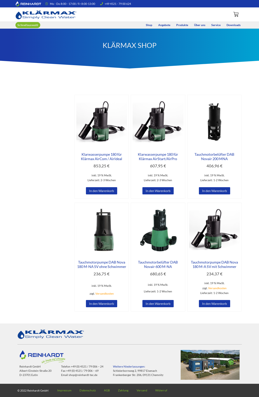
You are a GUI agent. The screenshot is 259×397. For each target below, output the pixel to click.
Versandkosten (104, 293)
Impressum (64, 390)
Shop (149, 25)
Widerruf (161, 390)
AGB (107, 390)
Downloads (234, 25)
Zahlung (123, 390)
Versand (142, 390)
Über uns (199, 25)
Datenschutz (88, 390)
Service (216, 25)
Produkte (182, 25)
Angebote (164, 25)
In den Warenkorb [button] (101, 191)
